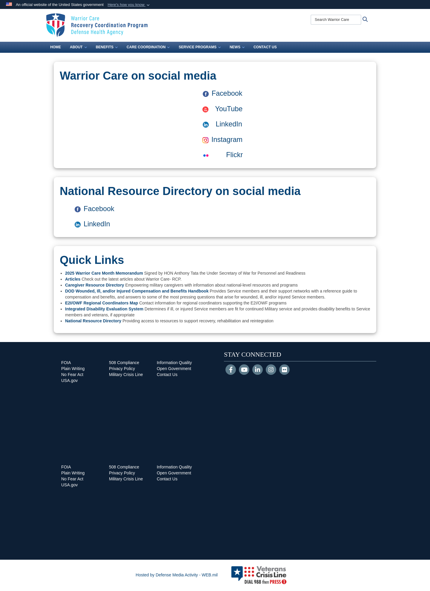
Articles (72, 279)
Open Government (174, 368)
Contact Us (265, 47)
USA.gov (69, 380)
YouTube (222, 109)
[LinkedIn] (257, 370)
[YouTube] (244, 370)
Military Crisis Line (126, 374)
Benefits (107, 47)
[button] (129, 5)
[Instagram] (271, 370)
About (78, 47)
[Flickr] (284, 370)
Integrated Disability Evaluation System (104, 309)
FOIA (66, 362)
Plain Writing (73, 368)
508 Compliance (124, 362)
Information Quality (174, 362)
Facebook (222, 93)
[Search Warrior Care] (336, 20)
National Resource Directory (93, 320)
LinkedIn (229, 124)
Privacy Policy (122, 368)
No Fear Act (72, 374)
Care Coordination (148, 47)
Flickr (222, 155)
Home (55, 47)
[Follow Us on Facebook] (230, 370)
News (237, 47)
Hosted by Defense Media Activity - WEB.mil (177, 575)
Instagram (222, 139)
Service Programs (199, 47)
